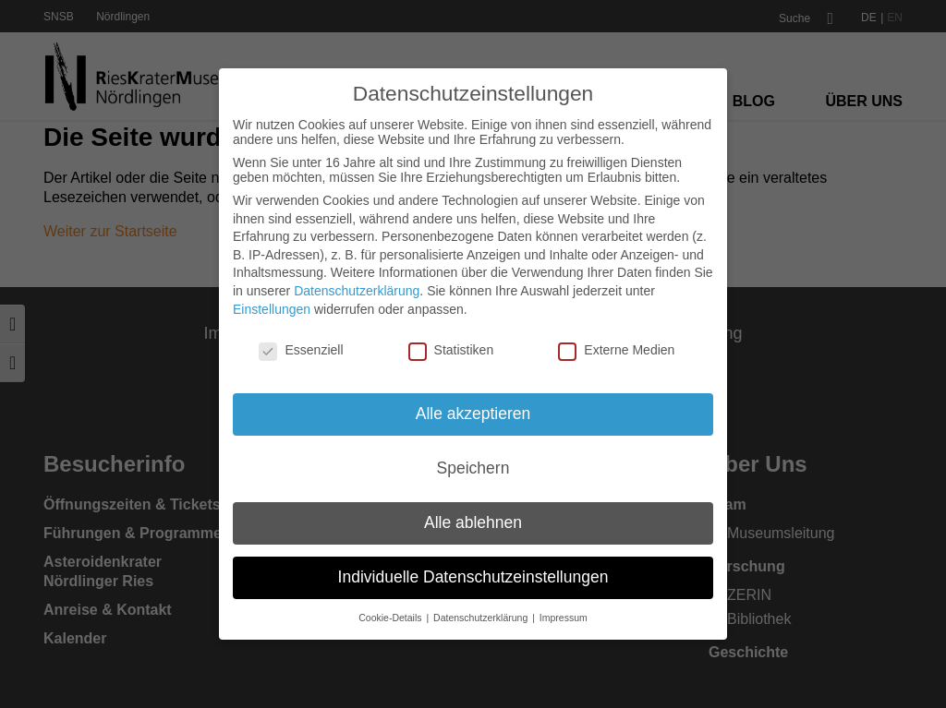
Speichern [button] (473, 468)
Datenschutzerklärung (356, 290)
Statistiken (451, 349)
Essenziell (301, 349)
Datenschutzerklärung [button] (481, 617)
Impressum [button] (564, 617)
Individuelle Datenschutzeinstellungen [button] (473, 577)
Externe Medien (616, 349)
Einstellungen (271, 309)
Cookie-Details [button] (391, 617)
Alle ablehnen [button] (473, 522)
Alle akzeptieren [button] (473, 413)
